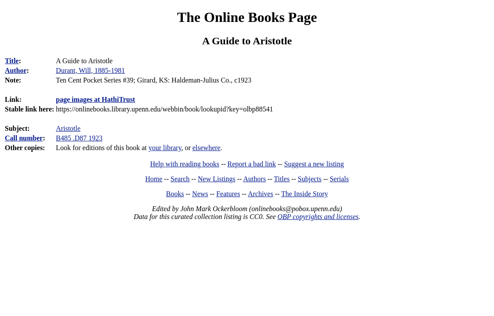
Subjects (309, 179)
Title (12, 61)
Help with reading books (184, 164)
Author (16, 70)
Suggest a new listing (314, 164)
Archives (260, 194)
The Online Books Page (247, 17)
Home (153, 179)
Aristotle (68, 128)
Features (228, 194)
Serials (339, 179)
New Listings (216, 179)
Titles (282, 179)
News (200, 194)
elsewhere (206, 147)
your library (165, 147)
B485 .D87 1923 (79, 138)
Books (175, 194)
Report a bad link (251, 164)
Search (180, 179)
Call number (24, 138)
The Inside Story (304, 194)
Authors (254, 179)
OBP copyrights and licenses (318, 216)
